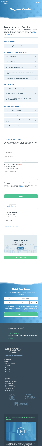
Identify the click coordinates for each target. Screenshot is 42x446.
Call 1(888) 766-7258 (11, 205)
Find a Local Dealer (15, 325)
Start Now (20, 248)
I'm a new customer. (10, 166)
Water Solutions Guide (11, 381)
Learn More (11, 330)
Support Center (13, 333)
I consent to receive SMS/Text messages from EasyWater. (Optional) (19, 182)
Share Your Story (9, 388)
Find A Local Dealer (10, 383)
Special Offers (8, 378)
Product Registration (10, 387)
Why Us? (7, 361)
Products (7, 365)
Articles (7, 368)
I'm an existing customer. (12, 168)
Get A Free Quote (11, 206)
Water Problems (10, 363)
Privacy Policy (21, 186)
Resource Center (9, 390)
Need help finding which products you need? (20, 239)
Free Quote (8, 380)
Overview (8, 359)
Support (7, 370)
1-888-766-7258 (32, 142)
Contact (7, 372)
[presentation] (14, 190)
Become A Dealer (9, 385)
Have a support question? (11, 226)
